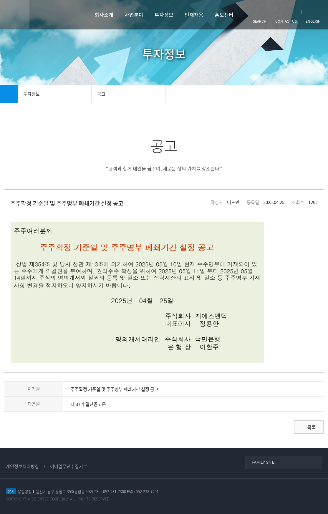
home (9, 94)
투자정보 (164, 14)
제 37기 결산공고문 (88, 404)
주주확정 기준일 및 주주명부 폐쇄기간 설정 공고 (114, 389)
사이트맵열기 (14, 14)
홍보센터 (224, 14)
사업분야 (134, 14)
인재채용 (194, 14)
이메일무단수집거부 (68, 466)
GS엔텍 (52, 14)
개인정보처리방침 (22, 466)
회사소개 (104, 14)
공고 (101, 94)
